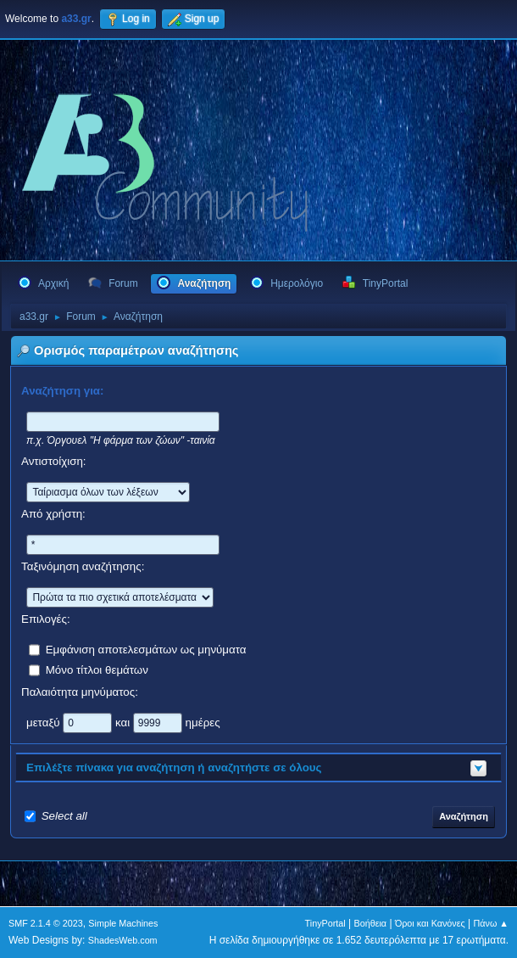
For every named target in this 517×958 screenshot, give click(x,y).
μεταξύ (44, 721)
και (124, 721)
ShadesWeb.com (123, 940)
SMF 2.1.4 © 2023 (45, 923)
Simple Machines (123, 923)
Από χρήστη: (53, 513)
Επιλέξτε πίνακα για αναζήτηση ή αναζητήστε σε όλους (174, 767)
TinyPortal (325, 923)
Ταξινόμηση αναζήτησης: (82, 566)
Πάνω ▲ (491, 923)
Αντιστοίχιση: (53, 461)
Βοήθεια (369, 923)
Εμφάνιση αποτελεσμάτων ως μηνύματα (146, 648)
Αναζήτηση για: (62, 390)
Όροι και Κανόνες (430, 923)
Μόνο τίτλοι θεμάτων (97, 669)
